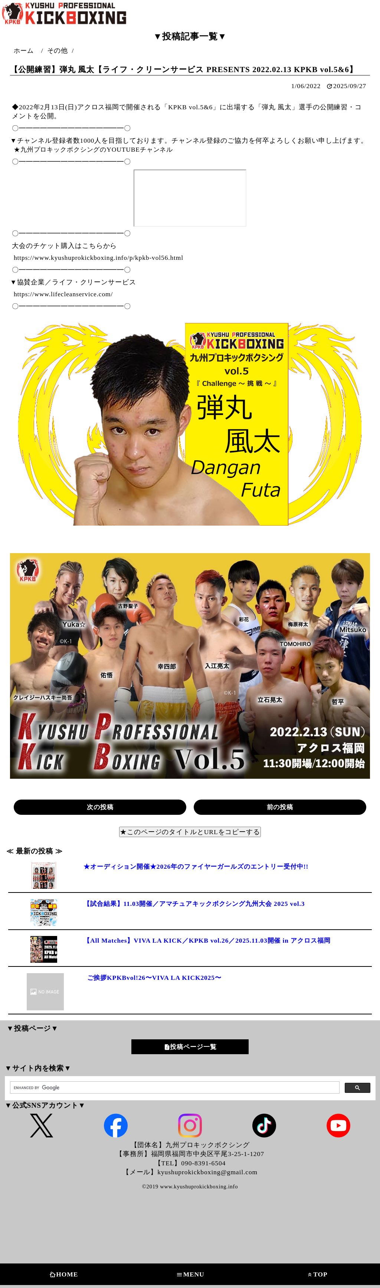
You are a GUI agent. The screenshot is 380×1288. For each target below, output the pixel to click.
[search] (174, 1088)
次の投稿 (100, 807)
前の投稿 (280, 807)
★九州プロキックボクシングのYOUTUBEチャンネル (97, 149)
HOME (63, 1275)
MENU (190, 1275)
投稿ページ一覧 (193, 1046)
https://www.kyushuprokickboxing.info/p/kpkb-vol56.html (99, 257)
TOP (316, 1275)
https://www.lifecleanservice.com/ (64, 294)
